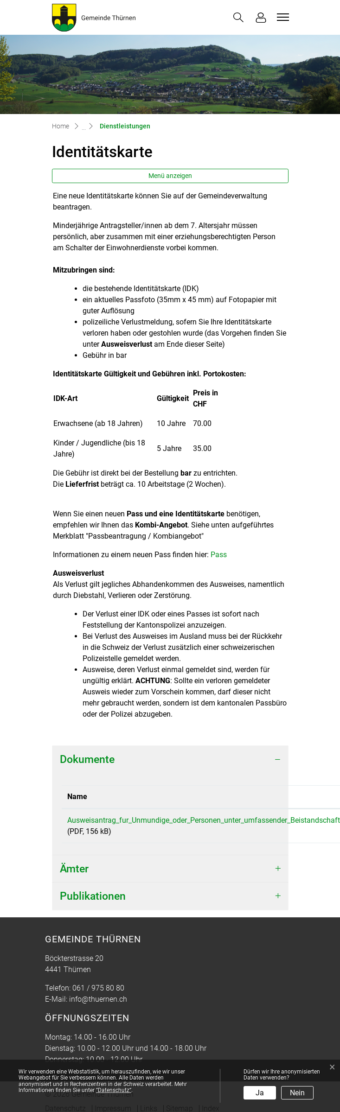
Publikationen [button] (93, 896)
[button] (238, 17)
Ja (260, 1092)
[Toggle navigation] (282, 17)
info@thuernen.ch (98, 999)
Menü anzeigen (170, 175)
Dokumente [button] (87, 759)
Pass (219, 554)
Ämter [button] (74, 869)
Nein (297, 1092)
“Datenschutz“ (113, 1090)
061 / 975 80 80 (98, 988)
